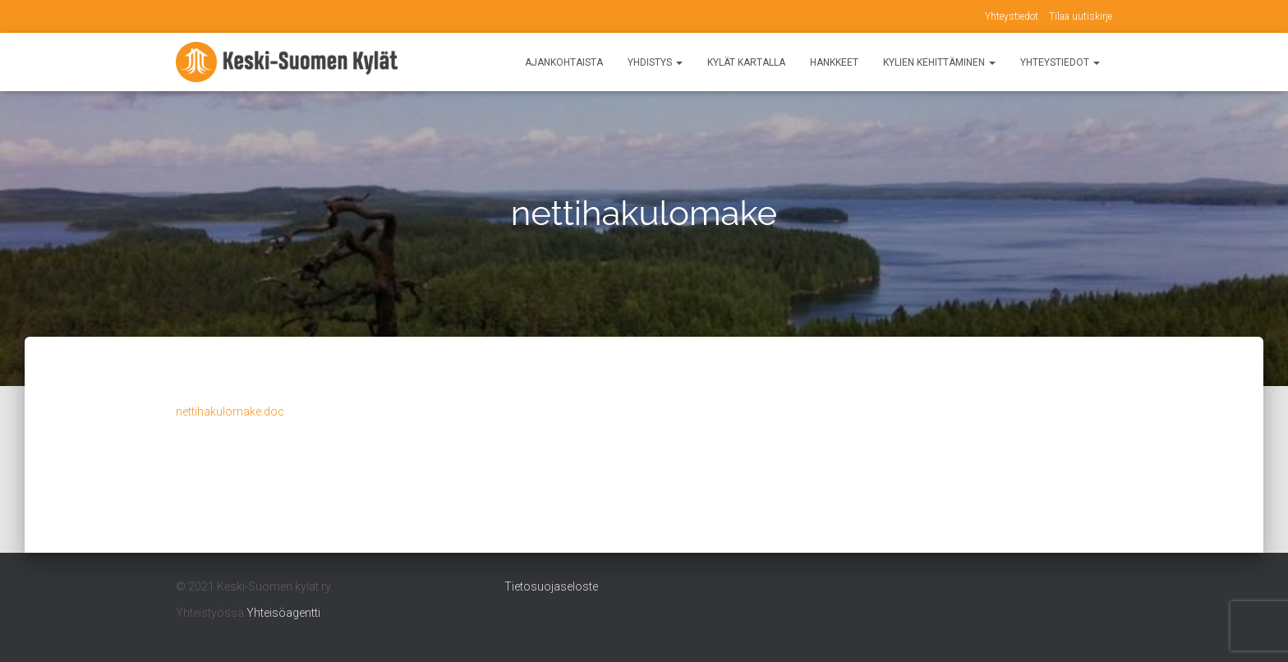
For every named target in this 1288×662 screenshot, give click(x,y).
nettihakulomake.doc (230, 411)
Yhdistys (655, 62)
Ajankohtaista (564, 62)
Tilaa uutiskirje (1080, 16)
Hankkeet (834, 62)
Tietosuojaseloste (551, 586)
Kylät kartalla (746, 62)
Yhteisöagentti (283, 612)
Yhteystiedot (1011, 16)
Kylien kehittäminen (939, 62)
